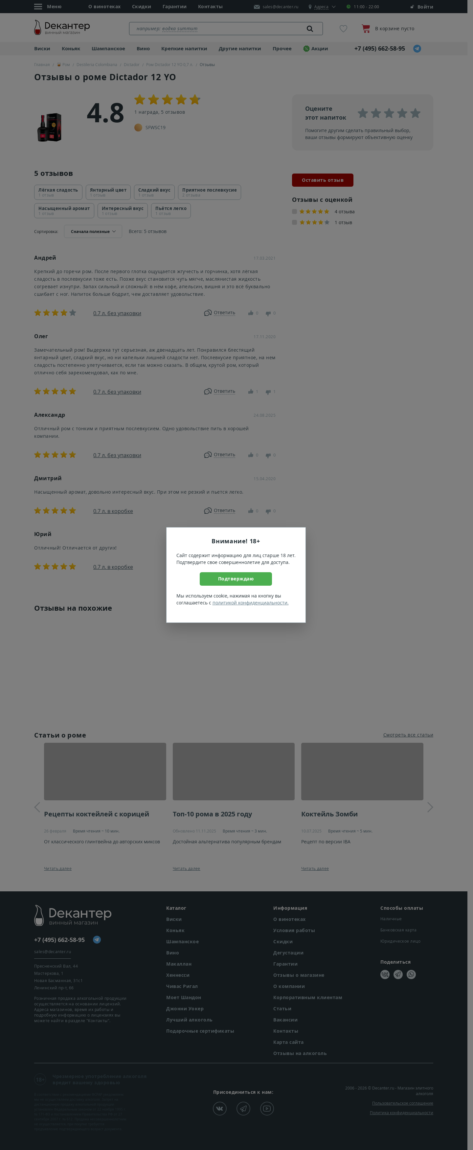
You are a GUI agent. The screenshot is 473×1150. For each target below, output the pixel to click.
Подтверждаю (236, 578)
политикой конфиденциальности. (251, 602)
